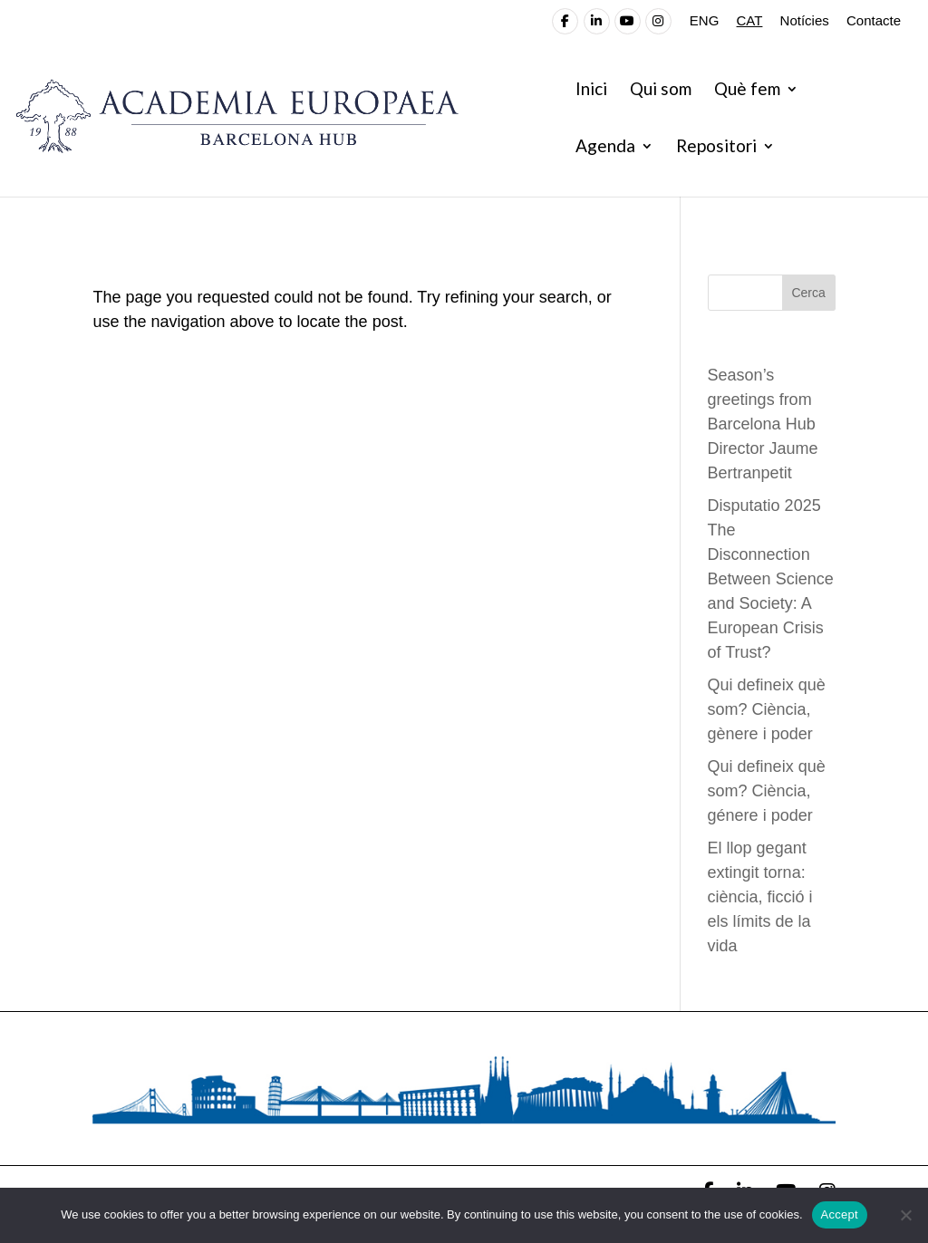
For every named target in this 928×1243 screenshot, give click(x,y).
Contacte (873, 21)
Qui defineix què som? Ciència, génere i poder (767, 790)
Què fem (747, 90)
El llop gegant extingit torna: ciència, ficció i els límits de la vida (760, 897)
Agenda (605, 148)
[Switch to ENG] (705, 25)
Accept (839, 1214)
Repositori (716, 148)
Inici (591, 90)
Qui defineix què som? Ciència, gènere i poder (767, 709)
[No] (905, 1215)
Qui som (660, 90)
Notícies (804, 21)
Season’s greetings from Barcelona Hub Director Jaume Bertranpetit (763, 424)
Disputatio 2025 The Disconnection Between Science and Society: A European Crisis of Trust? (771, 578)
